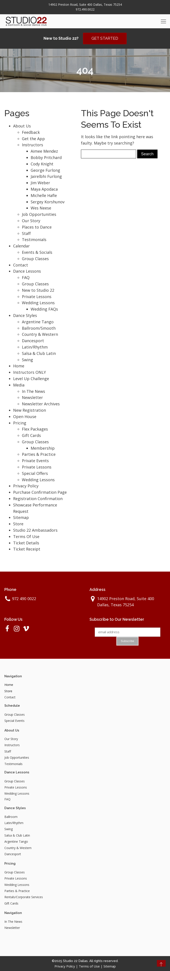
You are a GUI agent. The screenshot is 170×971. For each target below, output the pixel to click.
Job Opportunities (39, 214)
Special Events (14, 721)
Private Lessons (36, 296)
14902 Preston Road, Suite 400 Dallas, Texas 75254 (85, 4)
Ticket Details (26, 542)
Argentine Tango (38, 321)
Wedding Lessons (38, 302)
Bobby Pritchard (46, 157)
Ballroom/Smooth (39, 328)
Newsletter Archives (41, 403)
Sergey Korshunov (48, 201)
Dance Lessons (27, 271)
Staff (26, 233)
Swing (27, 359)
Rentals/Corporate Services (23, 897)
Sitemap (21, 517)
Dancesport (33, 340)
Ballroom (11, 817)
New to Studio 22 (38, 290)
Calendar (21, 246)
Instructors (32, 144)
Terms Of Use (26, 536)
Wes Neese (41, 208)
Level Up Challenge (31, 378)
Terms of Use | (91, 966)
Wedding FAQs (44, 309)
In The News (33, 391)
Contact (20, 265)
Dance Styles (25, 315)
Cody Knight (42, 163)
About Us (22, 126)
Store (18, 523)
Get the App (33, 138)
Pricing (19, 423)
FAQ (26, 277)
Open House (24, 416)
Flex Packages (35, 429)
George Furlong (45, 170)
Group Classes (35, 258)
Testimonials (34, 239)
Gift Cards (31, 435)
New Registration (29, 410)
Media (19, 385)
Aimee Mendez (44, 151)
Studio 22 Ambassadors (35, 530)
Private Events (35, 460)
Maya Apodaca (44, 189)
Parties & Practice (39, 454)
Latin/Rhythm (35, 347)
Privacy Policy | (66, 966)
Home (18, 365)
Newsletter (32, 397)
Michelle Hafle (44, 195)
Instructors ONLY (29, 372)
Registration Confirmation (38, 498)
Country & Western (40, 334)
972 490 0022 (24, 598)
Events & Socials (37, 252)
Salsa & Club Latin (39, 353)
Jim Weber (40, 182)
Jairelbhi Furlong (46, 176)
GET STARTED (104, 38)
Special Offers (35, 473)
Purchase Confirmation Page (40, 492)
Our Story (31, 220)
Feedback (31, 132)
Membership (43, 448)
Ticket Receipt (26, 549)
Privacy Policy (26, 486)
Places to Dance (37, 227)
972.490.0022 (85, 9)
